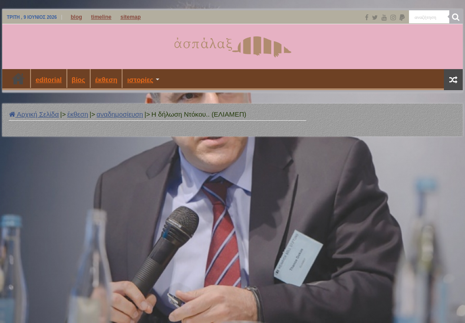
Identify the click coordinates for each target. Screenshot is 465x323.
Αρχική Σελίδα (34, 114)
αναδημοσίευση (120, 114)
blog (76, 17)
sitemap (130, 17)
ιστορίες (140, 79)
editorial (48, 79)
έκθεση (106, 79)
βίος (78, 79)
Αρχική (18, 78)
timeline (101, 17)
